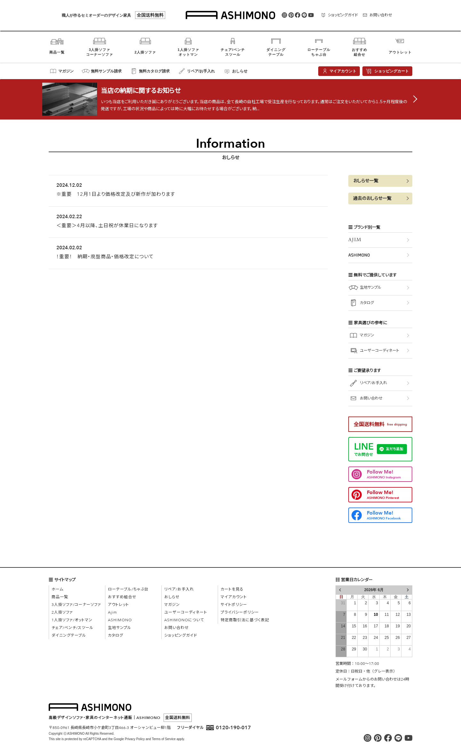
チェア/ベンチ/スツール (72, 627)
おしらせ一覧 (365, 184)
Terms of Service (163, 739)
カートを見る (232, 589)
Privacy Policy (135, 739)
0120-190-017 (233, 727)
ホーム (57, 589)
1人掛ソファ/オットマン (72, 620)
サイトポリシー (234, 604)
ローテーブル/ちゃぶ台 (128, 589)
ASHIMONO (120, 620)
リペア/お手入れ (179, 589)
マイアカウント (234, 596)
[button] (380, 184)
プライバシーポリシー (240, 612)
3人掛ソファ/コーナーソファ (76, 604)
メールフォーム (349, 679)
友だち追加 (394, 452)
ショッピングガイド (180, 635)
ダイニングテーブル (69, 635)
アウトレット (118, 604)
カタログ (115, 635)
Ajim (112, 612)
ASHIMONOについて (184, 620)
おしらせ (172, 596)
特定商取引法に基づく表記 (245, 620)
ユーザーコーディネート (185, 612)
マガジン (172, 604)
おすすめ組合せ (122, 596)
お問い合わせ (176, 627)
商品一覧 (60, 596)
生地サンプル (119, 627)
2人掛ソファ (62, 612)
